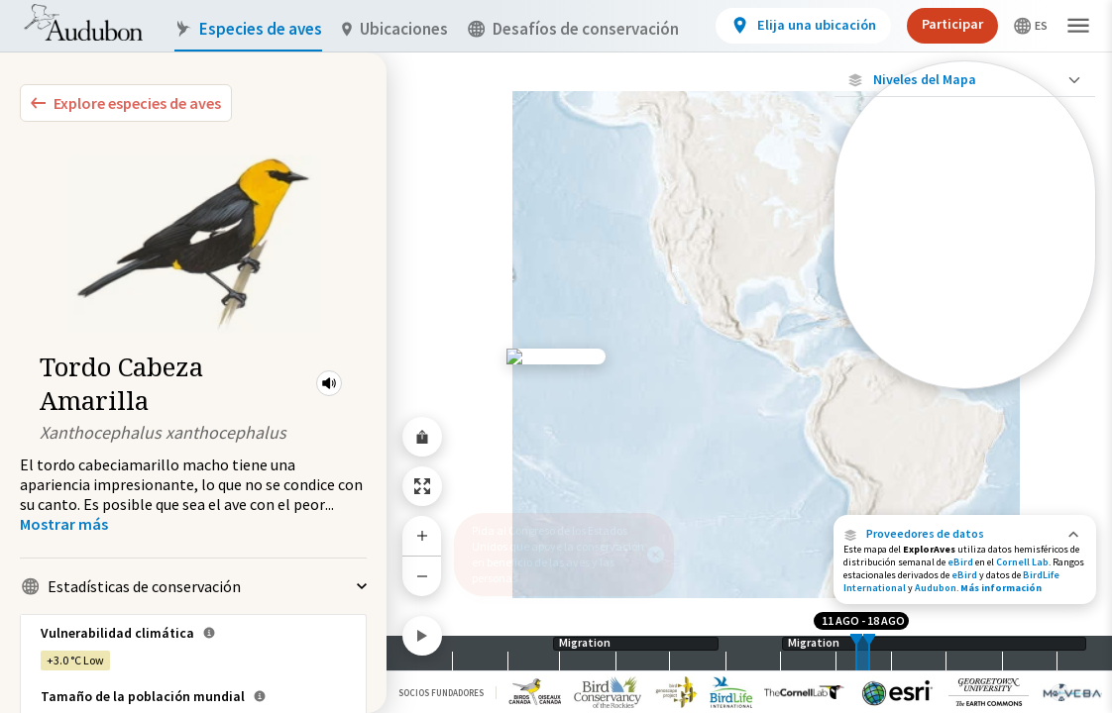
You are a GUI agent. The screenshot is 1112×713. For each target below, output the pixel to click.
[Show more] (64, 524)
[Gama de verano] (964, 306)
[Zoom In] (422, 536)
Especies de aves (248, 29)
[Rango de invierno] (964, 339)
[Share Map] (422, 437)
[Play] (422, 636)
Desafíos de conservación (573, 29)
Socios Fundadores (441, 692)
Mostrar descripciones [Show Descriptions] (965, 393)
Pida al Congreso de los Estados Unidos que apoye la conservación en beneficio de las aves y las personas (558, 554)
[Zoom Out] (422, 576)
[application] (556, 356)
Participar (952, 24)
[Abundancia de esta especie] (964, 214)
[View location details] (803, 26)
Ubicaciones (395, 29)
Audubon (935, 587)
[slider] (856, 653)
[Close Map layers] (964, 79)
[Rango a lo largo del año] (964, 373)
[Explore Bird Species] (126, 103)
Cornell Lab (1022, 562)
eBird (960, 562)
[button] (329, 383)
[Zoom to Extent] (422, 486)
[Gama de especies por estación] (964, 272)
